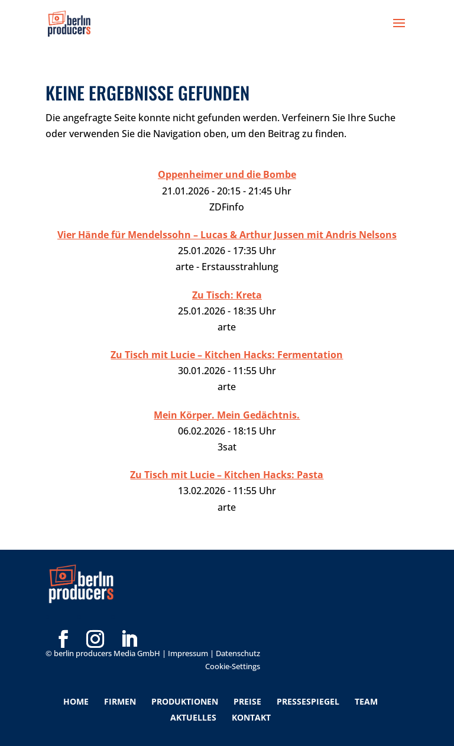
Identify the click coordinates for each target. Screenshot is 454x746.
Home (76, 701)
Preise (247, 701)
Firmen (120, 701)
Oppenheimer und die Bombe (227, 174)
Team (366, 701)
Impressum (188, 653)
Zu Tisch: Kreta (227, 294)
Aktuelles (193, 717)
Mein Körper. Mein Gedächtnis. (227, 414)
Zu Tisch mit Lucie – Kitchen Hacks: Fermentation (227, 354)
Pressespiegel (308, 701)
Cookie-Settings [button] (232, 666)
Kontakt (251, 717)
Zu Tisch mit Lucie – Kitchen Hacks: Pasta (226, 474)
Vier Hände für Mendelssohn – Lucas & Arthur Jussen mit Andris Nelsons (227, 234)
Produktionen (184, 701)
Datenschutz (238, 653)
